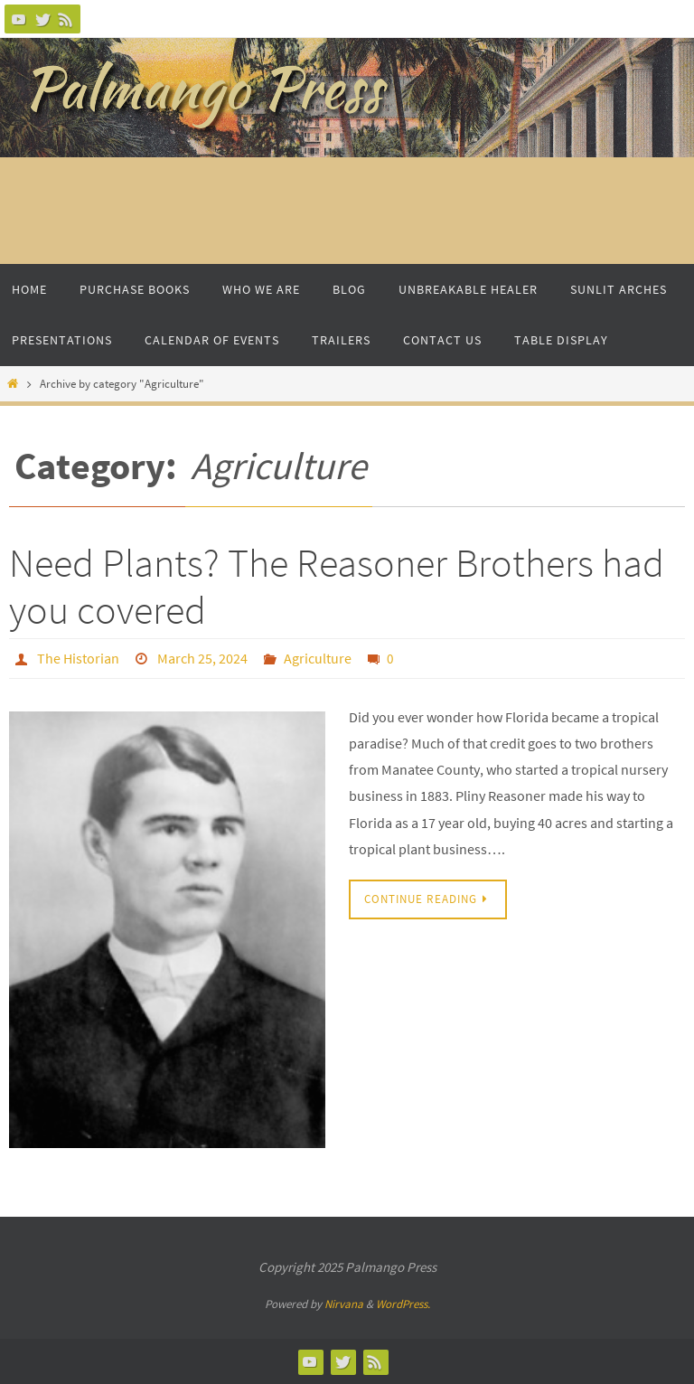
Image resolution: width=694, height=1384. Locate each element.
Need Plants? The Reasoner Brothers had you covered (336, 587)
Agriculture (318, 658)
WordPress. (403, 1304)
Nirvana (343, 1304)
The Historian (78, 658)
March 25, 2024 (202, 658)
